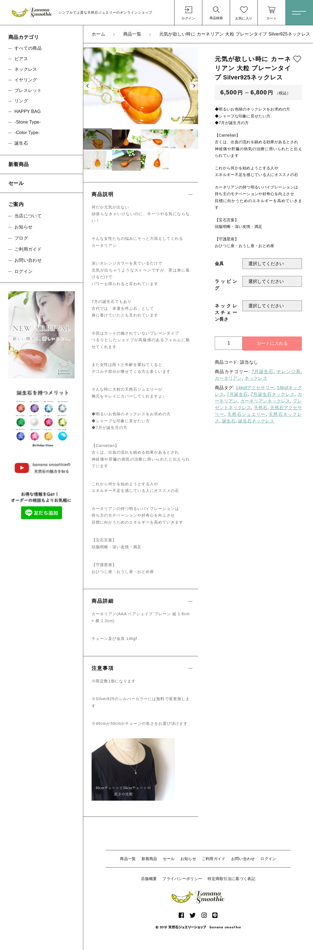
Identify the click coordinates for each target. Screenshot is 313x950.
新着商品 (149, 858)
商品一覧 (128, 858)
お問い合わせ (243, 858)
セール (169, 858)
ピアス (21, 58)
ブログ (21, 238)
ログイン (268, 858)
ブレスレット (28, 90)
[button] (87, 86)
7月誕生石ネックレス (273, 394)
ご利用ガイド (214, 858)
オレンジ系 (288, 371)
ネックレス (255, 378)
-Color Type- (27, 132)
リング (21, 101)
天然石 (260, 407)
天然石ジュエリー (246, 414)
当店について (28, 215)
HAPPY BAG (27, 111)
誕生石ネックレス (256, 421)
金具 (219, 263)
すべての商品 (28, 48)
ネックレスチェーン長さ (226, 312)
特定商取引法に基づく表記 (231, 878)
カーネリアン (228, 378)
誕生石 (229, 421)
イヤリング (25, 79)
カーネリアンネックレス (265, 401)
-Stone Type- (27, 122)
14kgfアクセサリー (255, 387)
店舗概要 (149, 878)
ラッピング (226, 284)
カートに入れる (272, 343)
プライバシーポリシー (182, 878)
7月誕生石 (262, 371)
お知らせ (188, 858)
